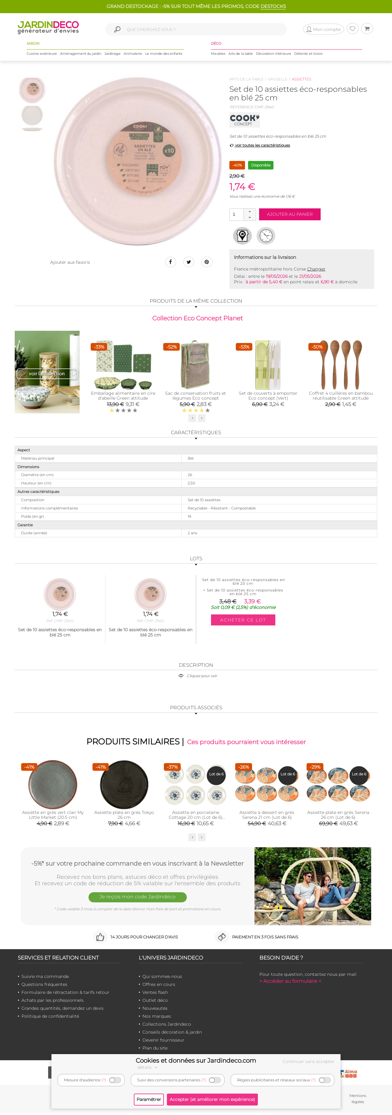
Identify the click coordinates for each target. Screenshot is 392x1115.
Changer (316, 269)
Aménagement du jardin (80, 55)
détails (148, 1067)
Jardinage (112, 55)
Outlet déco (155, 1002)
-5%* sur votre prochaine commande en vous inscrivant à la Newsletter (137, 865)
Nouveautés (155, 1010)
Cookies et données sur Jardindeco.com (196, 1060)
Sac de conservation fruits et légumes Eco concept (195, 396)
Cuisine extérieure (42, 55)
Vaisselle (278, 79)
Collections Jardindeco (166, 1026)
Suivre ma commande (45, 978)
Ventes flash (155, 994)
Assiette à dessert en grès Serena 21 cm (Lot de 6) (266, 817)
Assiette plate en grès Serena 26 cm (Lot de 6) (338, 817)
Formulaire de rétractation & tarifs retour (65, 994)
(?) (103, 1080)
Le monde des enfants (163, 55)
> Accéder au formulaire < (290, 983)
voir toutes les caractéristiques (259, 145)
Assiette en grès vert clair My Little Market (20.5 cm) (53, 817)
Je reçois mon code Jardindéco (137, 900)
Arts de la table (240, 55)
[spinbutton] (242, 214)
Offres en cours (158, 986)
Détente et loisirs (308, 55)
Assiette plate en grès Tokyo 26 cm (124, 817)
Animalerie (133, 55)
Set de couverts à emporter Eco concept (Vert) (268, 396)
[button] (249, 212)
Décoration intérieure (273, 55)
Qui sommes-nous (162, 978)
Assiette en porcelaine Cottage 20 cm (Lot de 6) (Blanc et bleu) (195, 819)
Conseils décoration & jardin (172, 1034)
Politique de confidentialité (50, 1018)
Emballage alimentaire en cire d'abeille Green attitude (123, 396)
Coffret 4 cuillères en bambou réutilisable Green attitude (341, 396)
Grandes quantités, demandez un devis (62, 1010)
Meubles (218, 55)
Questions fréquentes (44, 986)
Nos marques (156, 1018)
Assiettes (301, 79)
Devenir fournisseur (163, 1042)
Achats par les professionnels (52, 1002)
